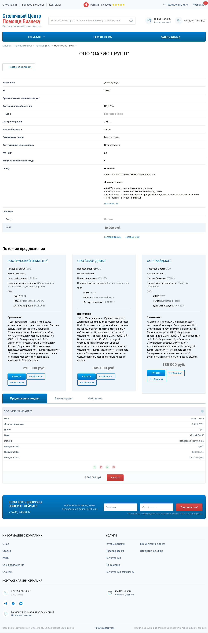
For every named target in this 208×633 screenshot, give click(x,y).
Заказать (115, 477)
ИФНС (5, 557)
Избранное (199, 4)
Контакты (55, 4)
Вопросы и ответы (33, 4)
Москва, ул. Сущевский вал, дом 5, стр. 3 (32, 612)
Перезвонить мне (175, 5)
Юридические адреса (152, 543)
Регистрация (113, 557)
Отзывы (7, 571)
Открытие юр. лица (151, 550)
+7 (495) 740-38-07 (195, 20)
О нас (5, 543)
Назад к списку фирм (20, 67)
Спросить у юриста (125, 595)
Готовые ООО (132, 237)
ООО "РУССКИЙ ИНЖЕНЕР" (27, 261)
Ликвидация (113, 564)
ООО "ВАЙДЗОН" (159, 261)
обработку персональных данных (187, 514)
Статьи (6, 550)
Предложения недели (24, 398)
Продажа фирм (115, 550)
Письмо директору (104, 628)
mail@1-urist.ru (124, 591)
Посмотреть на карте (21, 615)
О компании (9, 4)
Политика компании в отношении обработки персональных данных (170, 628)
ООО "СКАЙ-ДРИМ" (91, 261)
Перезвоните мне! (189, 507)
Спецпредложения (13, 564)
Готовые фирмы (112, 237)
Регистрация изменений (120, 571)
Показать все (111, 203)
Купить (16, 376)
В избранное (35, 376)
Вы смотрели (63, 398)
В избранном (17, 382)
